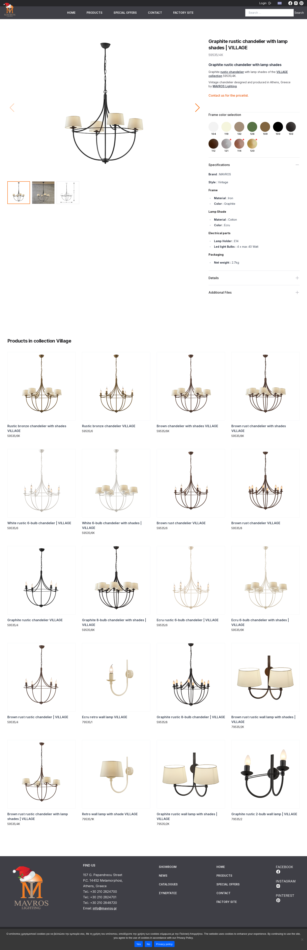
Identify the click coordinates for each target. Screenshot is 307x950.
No (148, 944)
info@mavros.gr (105, 908)
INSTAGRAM (286, 883)
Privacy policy (164, 944)
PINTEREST (285, 898)
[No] (302, 939)
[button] (197, 107)
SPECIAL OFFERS (125, 12)
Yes (138, 944)
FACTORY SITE (183, 12)
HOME (71, 12)
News (163, 875)
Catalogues (168, 884)
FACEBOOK (284, 869)
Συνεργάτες (168, 893)
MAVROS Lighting (225, 86)
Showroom (168, 866)
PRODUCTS (94, 12)
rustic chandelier (232, 72)
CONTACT (155, 12)
